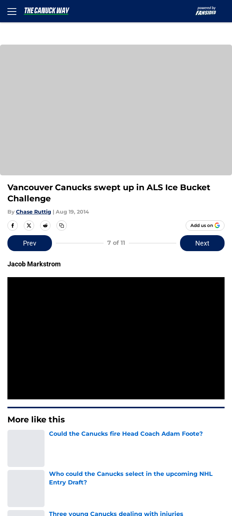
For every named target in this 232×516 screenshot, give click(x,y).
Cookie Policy (25, 435)
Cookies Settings (31, 462)
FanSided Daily (28, 407)
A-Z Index (147, 448)
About (15, 380)
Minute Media (43, 481)
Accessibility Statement (41, 448)
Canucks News (94, 328)
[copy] (61, 225)
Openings (146, 380)
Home (62, 328)
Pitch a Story (151, 407)
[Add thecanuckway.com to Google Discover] (205, 225)
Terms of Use (152, 421)
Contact (17, 393)
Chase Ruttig (33, 211)
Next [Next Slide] (155, 243)
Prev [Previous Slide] (77, 243)
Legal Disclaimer (157, 435)
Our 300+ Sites (154, 393)
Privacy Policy (26, 421)
